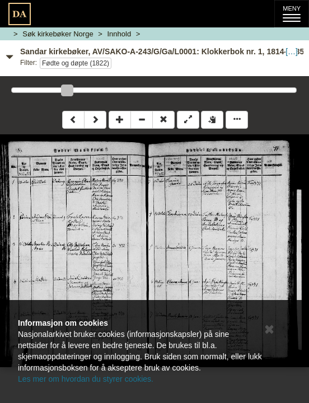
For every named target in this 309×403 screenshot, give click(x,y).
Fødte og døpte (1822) (75, 63)
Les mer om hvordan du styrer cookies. (85, 378)
